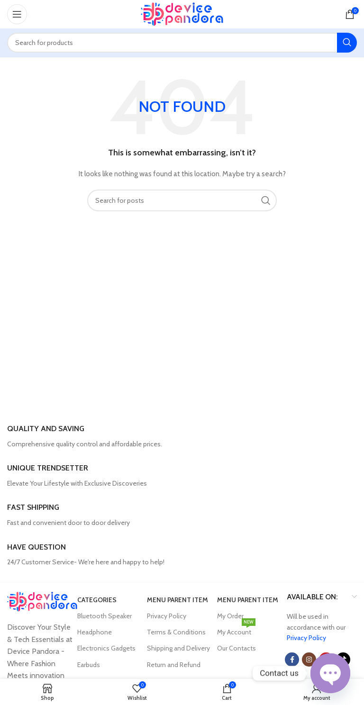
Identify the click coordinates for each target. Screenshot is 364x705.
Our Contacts (236, 648)
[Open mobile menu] (17, 14)
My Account (236, 630)
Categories (97, 600)
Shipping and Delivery (178, 648)
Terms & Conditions (176, 632)
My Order (230, 616)
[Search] (182, 43)
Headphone (94, 632)
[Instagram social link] (309, 659)
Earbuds (88, 664)
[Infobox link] (182, 436)
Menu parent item (177, 600)
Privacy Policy (166, 616)
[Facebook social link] (292, 659)
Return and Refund (173, 664)
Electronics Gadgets (106, 648)
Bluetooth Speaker (104, 616)
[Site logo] (182, 13)
